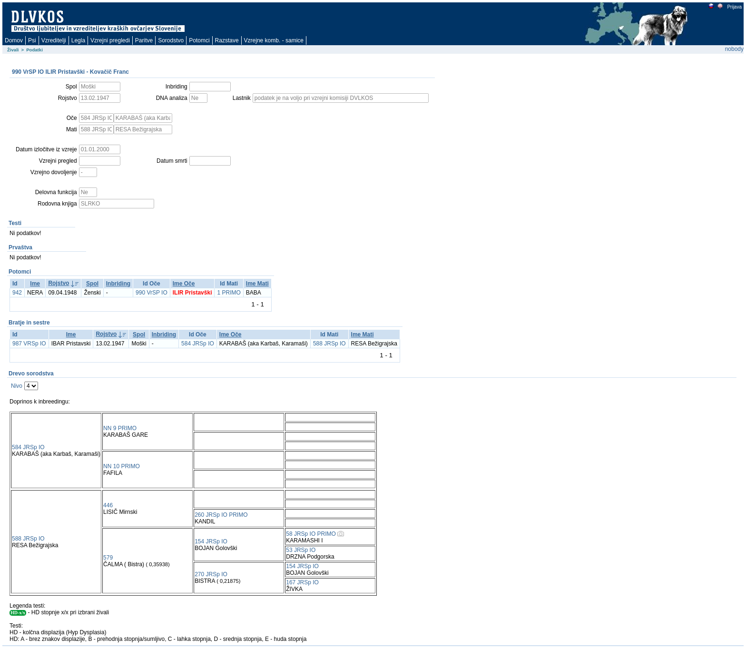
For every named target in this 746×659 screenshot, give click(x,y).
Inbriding (118, 283)
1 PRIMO (228, 292)
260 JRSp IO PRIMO (221, 514)
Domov (14, 40)
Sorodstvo (171, 40)
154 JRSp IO (211, 541)
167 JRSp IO (302, 582)
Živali (13, 49)
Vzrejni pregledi (110, 40)
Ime (35, 283)
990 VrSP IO (151, 292)
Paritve (144, 40)
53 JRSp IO (300, 550)
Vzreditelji (53, 40)
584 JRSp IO (197, 343)
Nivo (16, 386)
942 (17, 292)
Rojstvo (58, 283)
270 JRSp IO (211, 574)
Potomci (199, 40)
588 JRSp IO (329, 343)
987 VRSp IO (29, 343)
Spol (92, 283)
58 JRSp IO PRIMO (311, 534)
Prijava (734, 7)
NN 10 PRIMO (121, 466)
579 (108, 557)
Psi (32, 40)
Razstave (227, 40)
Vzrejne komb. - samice (274, 40)
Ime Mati (257, 283)
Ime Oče (184, 283)
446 (108, 505)
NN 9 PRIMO (120, 428)
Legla (78, 40)
